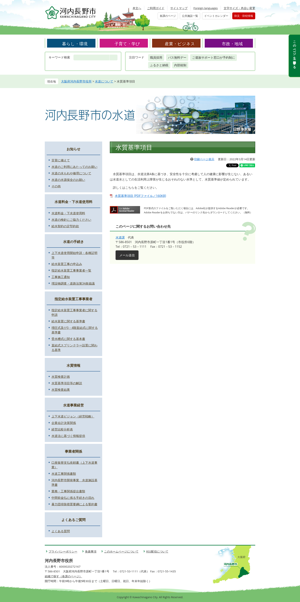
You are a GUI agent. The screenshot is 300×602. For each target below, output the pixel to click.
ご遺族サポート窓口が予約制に (213, 57)
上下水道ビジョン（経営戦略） (72, 416)
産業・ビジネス (180, 43)
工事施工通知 (60, 277)
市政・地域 (232, 43)
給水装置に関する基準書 (68, 321)
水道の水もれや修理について (71, 173)
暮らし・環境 (75, 43)
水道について (104, 81)
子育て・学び (127, 43)
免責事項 (90, 551)
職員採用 (156, 57)
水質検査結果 (60, 390)
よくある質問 (60, 531)
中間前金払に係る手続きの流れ (72, 498)
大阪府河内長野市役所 (76, 81)
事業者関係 (73, 451)
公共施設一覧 (190, 16)
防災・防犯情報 (243, 16)
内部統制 (180, 65)
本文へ (137, 8)
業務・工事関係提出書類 (68, 491)
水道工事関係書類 (63, 474)
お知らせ (73, 149)
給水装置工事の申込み (66, 264)
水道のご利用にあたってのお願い (74, 167)
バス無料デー (177, 57)
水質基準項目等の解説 (66, 383)
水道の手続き (73, 241)
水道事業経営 (73, 405)
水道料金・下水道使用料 (73, 201)
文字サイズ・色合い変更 (239, 8)
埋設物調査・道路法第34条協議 (73, 283)
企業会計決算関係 (63, 423)
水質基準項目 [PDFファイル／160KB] (140, 196)
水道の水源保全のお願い (68, 180)
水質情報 (73, 365)
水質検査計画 (60, 377)
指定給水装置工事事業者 (73, 299)
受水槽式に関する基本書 (68, 339)
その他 (56, 186)
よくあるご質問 (73, 519)
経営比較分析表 (62, 429)
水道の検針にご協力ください (71, 220)
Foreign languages (205, 8)
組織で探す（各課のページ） (63, 576)
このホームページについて (121, 551)
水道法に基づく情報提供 (68, 436)
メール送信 (127, 255)
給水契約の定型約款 (65, 226)
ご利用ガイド (155, 8)
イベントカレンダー (216, 16)
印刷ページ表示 (204, 159)
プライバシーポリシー (63, 551)
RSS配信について (157, 551)
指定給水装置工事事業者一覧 (71, 270)
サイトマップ (179, 8)
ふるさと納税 (159, 65)
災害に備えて (60, 160)
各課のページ (168, 16)
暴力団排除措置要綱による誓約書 (74, 504)
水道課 (120, 237)
